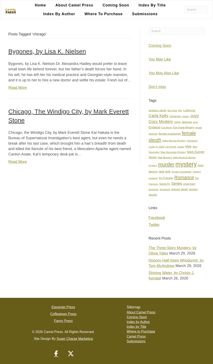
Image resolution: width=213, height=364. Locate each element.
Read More (17, 88)
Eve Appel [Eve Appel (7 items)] (166, 127)
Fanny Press (63, 321)
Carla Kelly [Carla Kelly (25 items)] (158, 115)
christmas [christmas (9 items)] (175, 116)
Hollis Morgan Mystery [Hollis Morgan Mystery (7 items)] (174, 140)
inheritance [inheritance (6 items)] (192, 140)
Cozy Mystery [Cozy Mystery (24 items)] (161, 121)
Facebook (157, 218)
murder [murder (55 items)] (166, 164)
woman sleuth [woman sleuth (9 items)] (179, 189)
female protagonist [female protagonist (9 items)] (170, 133)
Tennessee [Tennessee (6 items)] (165, 189)
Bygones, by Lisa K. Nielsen (47, 51)
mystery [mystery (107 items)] (186, 164)
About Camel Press (74, 5)
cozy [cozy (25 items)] (195, 115)
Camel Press (136, 336)
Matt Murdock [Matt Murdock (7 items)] (165, 157)
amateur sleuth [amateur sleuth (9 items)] (157, 110)
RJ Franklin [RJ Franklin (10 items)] (166, 178)
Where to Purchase (103, 14)
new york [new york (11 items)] (165, 171)
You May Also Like (164, 73)
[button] (56, 353)
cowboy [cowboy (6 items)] (185, 116)
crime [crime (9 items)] (177, 122)
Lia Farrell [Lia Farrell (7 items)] (170, 146)
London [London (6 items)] (181, 146)
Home (40, 5)
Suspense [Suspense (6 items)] (153, 189)
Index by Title (152, 5)
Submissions (145, 14)
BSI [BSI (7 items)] (180, 110)
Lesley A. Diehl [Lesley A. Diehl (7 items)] (156, 146)
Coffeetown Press (63, 314)
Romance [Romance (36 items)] (184, 177)
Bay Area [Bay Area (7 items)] (172, 110)
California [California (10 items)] (189, 110)
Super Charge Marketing (75, 338)
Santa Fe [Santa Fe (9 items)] (164, 183)
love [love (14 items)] (188, 146)
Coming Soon (116, 5)
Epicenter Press (63, 307)
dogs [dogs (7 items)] (195, 122)
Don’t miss (157, 87)
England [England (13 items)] (154, 127)
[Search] (196, 9)
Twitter (154, 225)
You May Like (160, 59)
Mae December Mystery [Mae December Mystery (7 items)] (173, 152)
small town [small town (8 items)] (189, 184)
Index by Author (59, 14)
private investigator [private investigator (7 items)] (182, 171)
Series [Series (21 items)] (176, 183)
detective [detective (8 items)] (187, 122)
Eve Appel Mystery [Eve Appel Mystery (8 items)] (183, 127)
